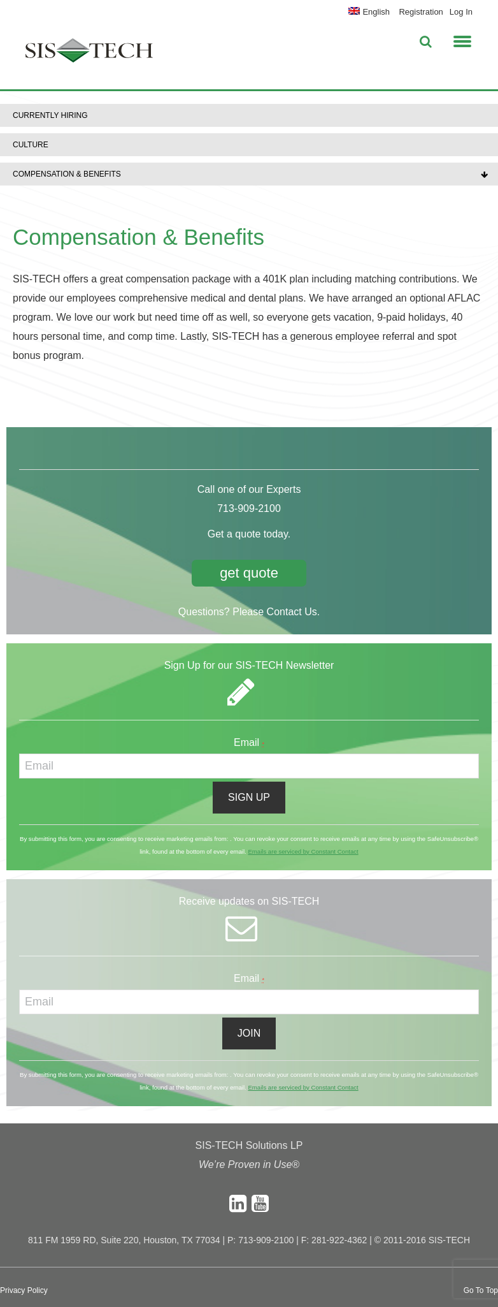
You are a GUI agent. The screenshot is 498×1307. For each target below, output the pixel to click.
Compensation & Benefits (67, 174)
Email (249, 742)
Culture (30, 144)
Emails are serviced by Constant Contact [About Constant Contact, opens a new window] (303, 851)
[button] (462, 39)
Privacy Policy (24, 1290)
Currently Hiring (50, 115)
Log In (461, 12)
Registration (421, 12)
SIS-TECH (89, 54)
